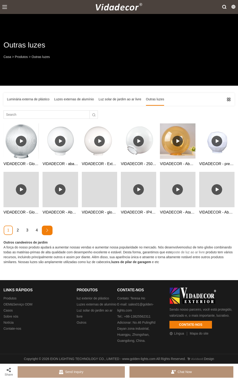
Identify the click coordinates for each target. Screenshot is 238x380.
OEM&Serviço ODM (17, 304)
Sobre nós (10, 316)
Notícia (8, 322)
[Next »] (47, 230)
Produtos (21, 57)
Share (9, 371)
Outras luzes (41, 57)
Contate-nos (12, 328)
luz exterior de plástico (93, 298)
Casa (7, 57)
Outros (81, 322)
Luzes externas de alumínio (96, 304)
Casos (8, 310)
